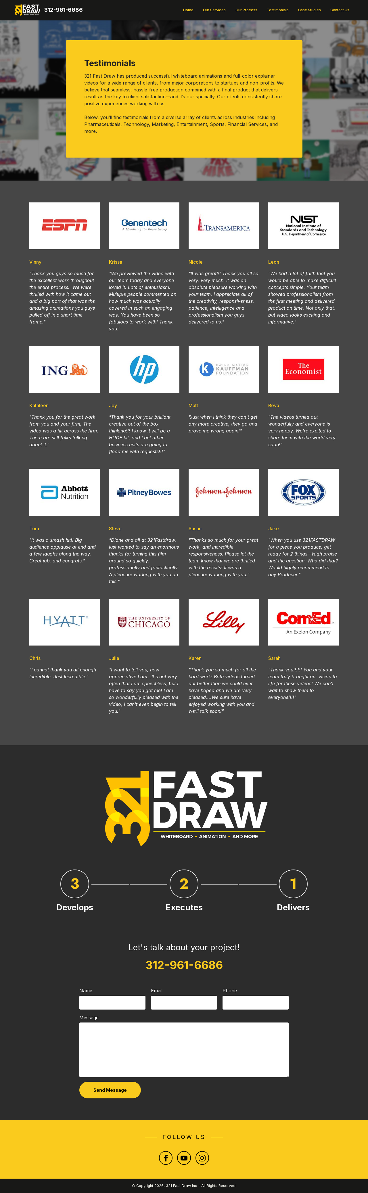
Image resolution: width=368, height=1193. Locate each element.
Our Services (214, 10)
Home (188, 10)
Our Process (246, 10)
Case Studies (309, 10)
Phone (230, 990)
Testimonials (278, 10)
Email (156, 990)
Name (85, 990)
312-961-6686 (63, 10)
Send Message (110, 1090)
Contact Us (339, 10)
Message (89, 1017)
